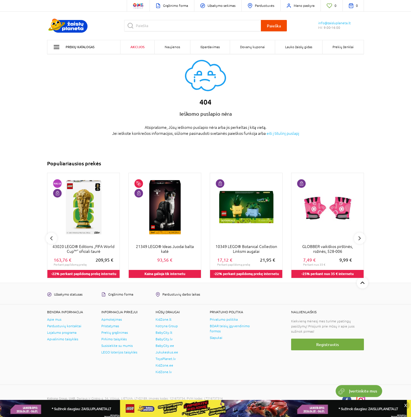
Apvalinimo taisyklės (62, 339)
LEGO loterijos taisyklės (119, 352)
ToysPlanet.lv (166, 359)
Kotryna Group (167, 326)
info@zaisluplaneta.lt (334, 23)
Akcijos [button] (137, 47)
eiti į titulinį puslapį (283, 133)
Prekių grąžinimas (114, 333)
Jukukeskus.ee (167, 352)
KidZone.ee (164, 365)
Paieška (274, 25)
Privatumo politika (224, 320)
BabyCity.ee (165, 346)
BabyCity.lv (164, 339)
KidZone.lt (164, 320)
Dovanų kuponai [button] (252, 47)
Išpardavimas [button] (210, 47)
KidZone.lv (164, 372)
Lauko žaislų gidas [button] (298, 47)
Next (359, 238)
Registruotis (327, 344)
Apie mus (54, 320)
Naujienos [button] (172, 47)
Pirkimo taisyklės (114, 339)
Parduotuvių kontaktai (64, 326)
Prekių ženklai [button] (343, 47)
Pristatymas (110, 326)
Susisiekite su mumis (117, 346)
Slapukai (216, 338)
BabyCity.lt (164, 333)
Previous (51, 238)
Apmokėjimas (111, 320)
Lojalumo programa (61, 333)
